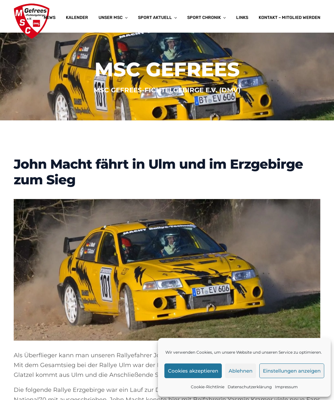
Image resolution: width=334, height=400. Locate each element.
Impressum (286, 386)
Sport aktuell (155, 17)
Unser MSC (111, 17)
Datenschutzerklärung (250, 386)
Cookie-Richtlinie (207, 386)
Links (242, 17)
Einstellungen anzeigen (292, 371)
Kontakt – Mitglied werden (289, 17)
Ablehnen (240, 371)
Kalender (77, 17)
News (49, 17)
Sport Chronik (204, 17)
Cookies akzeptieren (193, 371)
